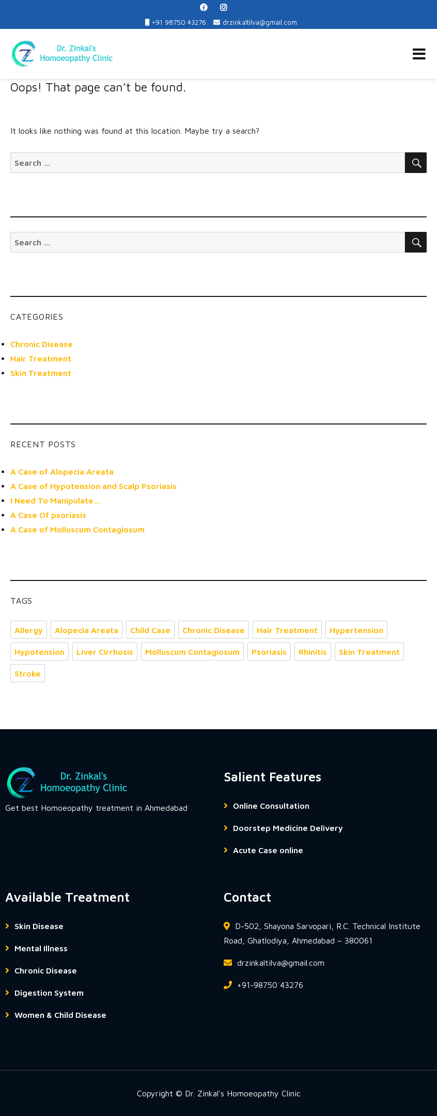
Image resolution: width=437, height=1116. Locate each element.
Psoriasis (269, 651)
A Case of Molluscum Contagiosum (77, 529)
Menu (419, 54)
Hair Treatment (40, 358)
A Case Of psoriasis (48, 515)
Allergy (28, 630)
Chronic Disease (41, 344)
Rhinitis (313, 651)
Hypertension (356, 630)
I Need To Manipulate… (55, 500)
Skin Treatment (40, 373)
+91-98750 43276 (263, 984)
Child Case (150, 630)
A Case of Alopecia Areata (62, 471)
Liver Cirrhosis (104, 651)
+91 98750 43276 (175, 22)
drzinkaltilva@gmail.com (255, 22)
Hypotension (39, 651)
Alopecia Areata (86, 630)
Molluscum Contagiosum (192, 651)
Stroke (27, 673)
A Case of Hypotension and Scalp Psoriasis (93, 486)
